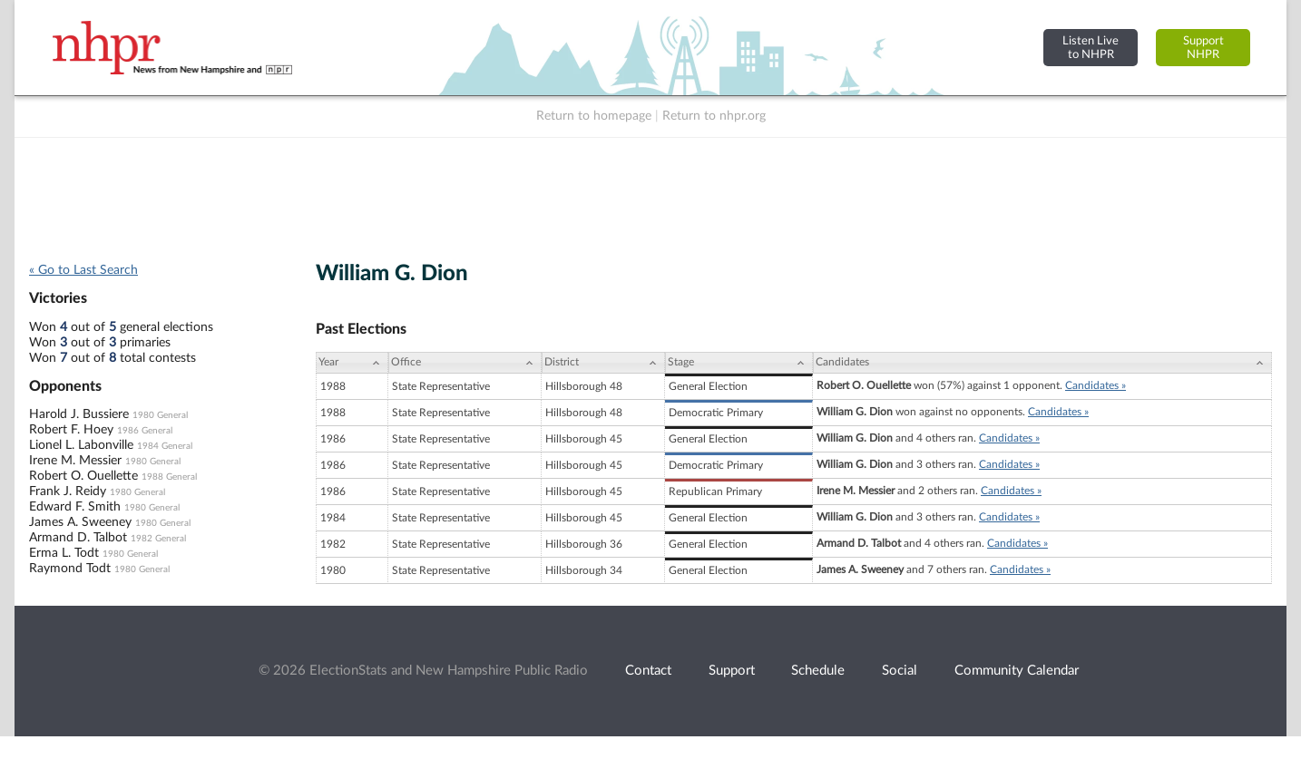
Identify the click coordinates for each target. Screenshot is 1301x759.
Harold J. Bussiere (79, 414)
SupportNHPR (1203, 47)
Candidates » (1095, 385)
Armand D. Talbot (78, 537)
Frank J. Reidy (67, 491)
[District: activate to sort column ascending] (603, 363)
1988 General (169, 477)
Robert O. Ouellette (83, 476)
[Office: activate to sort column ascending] (465, 363)
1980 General (160, 415)
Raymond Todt (70, 568)
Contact (648, 670)
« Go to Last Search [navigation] (83, 270)
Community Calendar (1016, 670)
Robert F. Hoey (71, 429)
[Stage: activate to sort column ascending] (739, 363)
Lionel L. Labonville (81, 445)
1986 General (144, 430)
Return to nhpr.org (714, 116)
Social (899, 670)
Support (732, 670)
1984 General (164, 446)
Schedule (818, 670)
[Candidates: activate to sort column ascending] (1042, 363)
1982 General (158, 538)
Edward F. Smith (75, 507)
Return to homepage (593, 116)
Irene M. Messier (75, 460)
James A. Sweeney (80, 522)
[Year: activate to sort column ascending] (352, 363)
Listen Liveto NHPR (1090, 47)
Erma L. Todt (64, 553)
